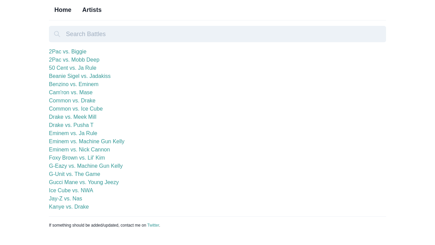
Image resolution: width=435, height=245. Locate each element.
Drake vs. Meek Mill (73, 117)
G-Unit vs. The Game (74, 174)
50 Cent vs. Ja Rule (73, 68)
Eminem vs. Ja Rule (73, 133)
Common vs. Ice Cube (76, 109)
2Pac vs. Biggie (67, 51)
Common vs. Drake (72, 100)
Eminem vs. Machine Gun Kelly (86, 141)
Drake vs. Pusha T (71, 125)
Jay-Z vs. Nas (65, 198)
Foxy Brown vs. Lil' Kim (77, 158)
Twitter (153, 225)
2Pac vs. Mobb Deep (74, 60)
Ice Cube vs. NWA (71, 190)
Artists (92, 9)
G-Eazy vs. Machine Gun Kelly (86, 166)
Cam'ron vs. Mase (70, 92)
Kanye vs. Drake (69, 207)
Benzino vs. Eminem (74, 84)
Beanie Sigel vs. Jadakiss (79, 76)
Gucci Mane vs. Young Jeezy (84, 182)
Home (62, 9)
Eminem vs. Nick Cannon (79, 149)
